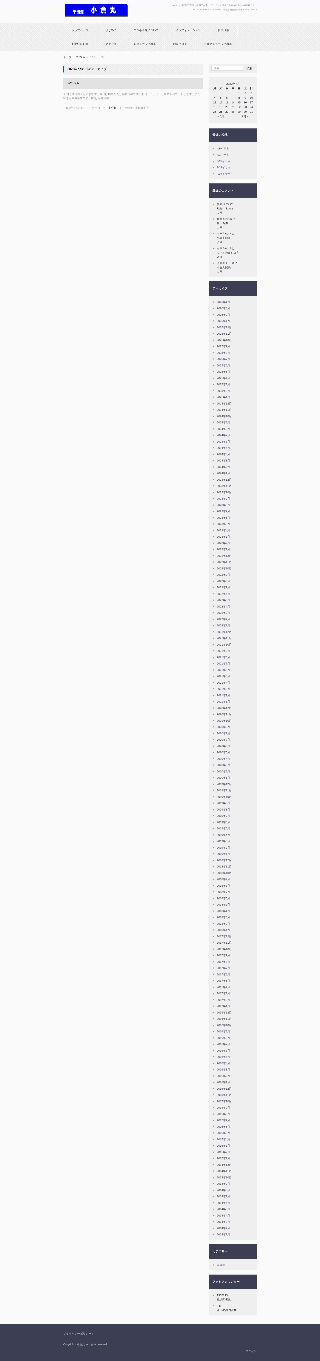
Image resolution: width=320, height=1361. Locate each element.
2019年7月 (223, 815)
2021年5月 (223, 676)
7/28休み (73, 83)
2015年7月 (223, 1120)
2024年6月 (223, 441)
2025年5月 (223, 371)
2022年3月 (223, 612)
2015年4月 (223, 1139)
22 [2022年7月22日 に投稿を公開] (239, 107)
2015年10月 (224, 1101)
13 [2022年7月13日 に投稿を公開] (226, 102)
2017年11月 (224, 942)
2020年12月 (224, 708)
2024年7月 (223, 435)
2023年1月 (223, 549)
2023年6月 (223, 517)
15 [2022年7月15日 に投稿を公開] (239, 102)
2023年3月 (223, 536)
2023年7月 (223, 511)
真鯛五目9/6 (224, 219)
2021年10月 (224, 644)
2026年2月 (223, 314)
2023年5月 (223, 524)
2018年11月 (224, 866)
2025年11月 (224, 333)
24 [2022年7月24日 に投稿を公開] (251, 107)
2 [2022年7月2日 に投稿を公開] (245, 93)
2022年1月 (223, 625)
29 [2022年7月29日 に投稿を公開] (239, 111)
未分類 (112, 107)
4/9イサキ (223, 148)
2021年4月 (223, 682)
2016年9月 (223, 1031)
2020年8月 (223, 733)
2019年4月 (223, 835)
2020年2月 (223, 771)
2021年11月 (224, 638)
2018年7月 (223, 891)
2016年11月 (224, 1018)
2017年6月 (223, 974)
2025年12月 (224, 327)
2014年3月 (223, 1221)
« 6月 (220, 116)
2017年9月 (223, 955)
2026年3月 (223, 308)
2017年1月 (223, 1006)
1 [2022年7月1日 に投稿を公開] (239, 93)
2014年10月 (224, 1177)
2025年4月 (223, 378)
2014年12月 (224, 1164)
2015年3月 (223, 1145)
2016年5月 (223, 1056)
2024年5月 (223, 447)
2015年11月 (224, 1094)
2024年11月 (224, 409)
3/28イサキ (224, 167)
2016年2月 (223, 1076)
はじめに (111, 30)
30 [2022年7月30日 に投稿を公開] (245, 111)
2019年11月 (224, 790)
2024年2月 (223, 467)
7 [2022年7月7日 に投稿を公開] (233, 97)
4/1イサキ (223, 154)
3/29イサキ (224, 161)
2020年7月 (223, 739)
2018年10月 (224, 873)
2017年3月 (223, 993)
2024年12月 (224, 403)
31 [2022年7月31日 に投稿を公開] (251, 111)
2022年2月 (223, 619)
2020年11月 (224, 714)
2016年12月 (224, 1012)
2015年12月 (224, 1088)
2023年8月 (223, 505)
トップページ (80, 30)
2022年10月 (224, 568)
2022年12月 (224, 555)
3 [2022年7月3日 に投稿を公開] (251, 93)
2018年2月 (223, 923)
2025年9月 (223, 346)
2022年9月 (223, 574)
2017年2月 (223, 999)
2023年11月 (224, 485)
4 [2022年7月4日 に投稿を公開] (214, 97)
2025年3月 (223, 384)
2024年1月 (223, 473)
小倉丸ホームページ (77, 20)
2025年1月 (223, 397)
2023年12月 (224, 479)
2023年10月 (224, 492)
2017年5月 (223, 980)
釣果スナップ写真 (145, 44)
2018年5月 (223, 904)
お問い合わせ (80, 44)
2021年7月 (223, 663)
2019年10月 (224, 796)
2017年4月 (223, 987)
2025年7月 (223, 359)
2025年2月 (223, 390)
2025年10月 (224, 340)
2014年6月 (223, 1202)
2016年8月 (223, 1038)
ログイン (251, 1351)
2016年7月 (223, 1044)
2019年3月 (223, 841)
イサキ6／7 (224, 233)
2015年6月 (223, 1126)
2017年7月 (223, 968)
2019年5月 (223, 828)
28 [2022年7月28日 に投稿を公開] (232, 111)
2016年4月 (223, 1063)
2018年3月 (223, 917)
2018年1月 (223, 930)
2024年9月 (223, 422)
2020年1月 (223, 777)
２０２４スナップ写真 (218, 44)
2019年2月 (223, 847)
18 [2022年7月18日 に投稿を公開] (214, 107)
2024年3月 (223, 460)
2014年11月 (224, 1171)
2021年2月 (223, 695)
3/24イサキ (224, 173)
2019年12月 (224, 784)
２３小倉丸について (146, 30)
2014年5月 (223, 1209)
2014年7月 (223, 1196)
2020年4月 (223, 758)
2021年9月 (223, 650)
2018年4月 (223, 911)
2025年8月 (223, 352)
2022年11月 (224, 562)
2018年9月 (223, 879)
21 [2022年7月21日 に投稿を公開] (232, 107)
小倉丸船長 (224, 238)
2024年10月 (224, 416)
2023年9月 (223, 498)
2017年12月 (224, 936)
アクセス (111, 44)
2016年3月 (223, 1069)
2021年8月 (223, 657)
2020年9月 (223, 727)
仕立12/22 (223, 204)
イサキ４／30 (225, 263)
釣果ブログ (180, 44)
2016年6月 (223, 1050)
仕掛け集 (223, 30)
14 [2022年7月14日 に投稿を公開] (232, 102)
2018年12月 (224, 860)
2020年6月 (223, 746)
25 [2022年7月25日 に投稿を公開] (214, 111)
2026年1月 (223, 321)
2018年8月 (223, 885)
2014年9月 (223, 1183)
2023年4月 (223, 530)
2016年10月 (224, 1025)
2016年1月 (223, 1082)
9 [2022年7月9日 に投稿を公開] (245, 97)
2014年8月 (223, 1190)
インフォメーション (188, 30)
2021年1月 (223, 701)
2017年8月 (223, 961)
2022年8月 (223, 581)
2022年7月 (223, 587)
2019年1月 (223, 853)
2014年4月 (223, 1215)
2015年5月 (223, 1133)
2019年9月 (223, 803)
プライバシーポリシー (77, 1333)
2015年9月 (223, 1107)
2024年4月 (223, 454)
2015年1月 (223, 1158)
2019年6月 (223, 822)
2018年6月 (223, 898)
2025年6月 (223, 365)
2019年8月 (223, 809)
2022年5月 (223, 600)
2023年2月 (223, 543)
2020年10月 (224, 720)
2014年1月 (223, 1234)
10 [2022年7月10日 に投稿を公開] (251, 97)
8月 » (245, 116)
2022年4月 (223, 606)
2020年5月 (223, 752)
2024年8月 (223, 429)
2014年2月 (223, 1228)
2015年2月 (223, 1152)
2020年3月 (223, 765)
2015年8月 (223, 1114)
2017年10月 (224, 949)
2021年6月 (223, 670)
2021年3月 (223, 688)
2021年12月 (224, 632)
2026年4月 (223, 302)
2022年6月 (223, 593)
